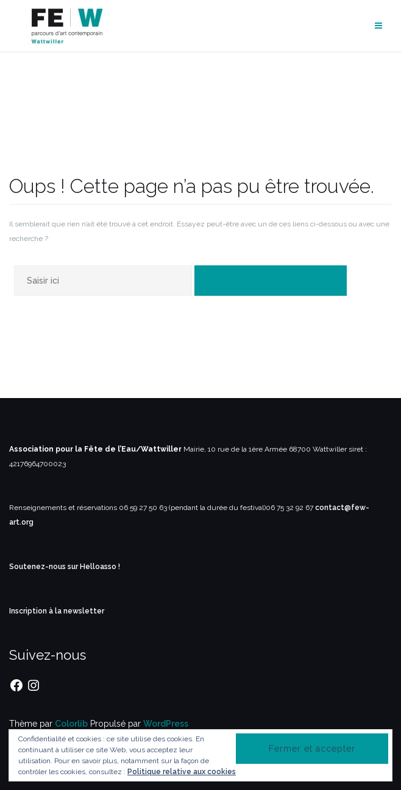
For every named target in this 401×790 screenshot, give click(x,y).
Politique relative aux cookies (181, 771)
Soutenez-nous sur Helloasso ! (64, 566)
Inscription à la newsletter (56, 611)
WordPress (165, 724)
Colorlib (71, 724)
